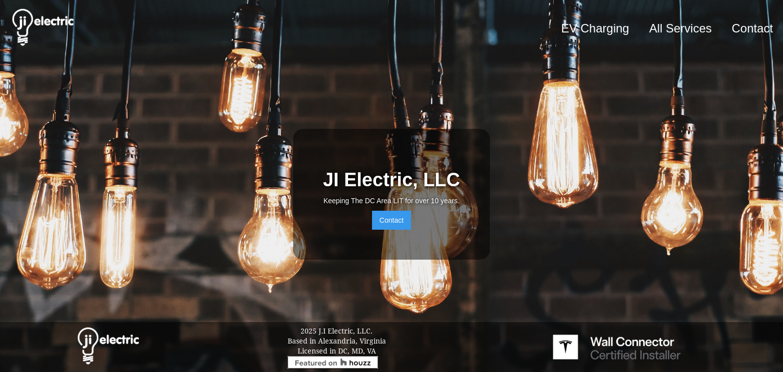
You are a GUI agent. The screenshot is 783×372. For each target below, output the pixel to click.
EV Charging (595, 28)
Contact (752, 28)
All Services (680, 28)
